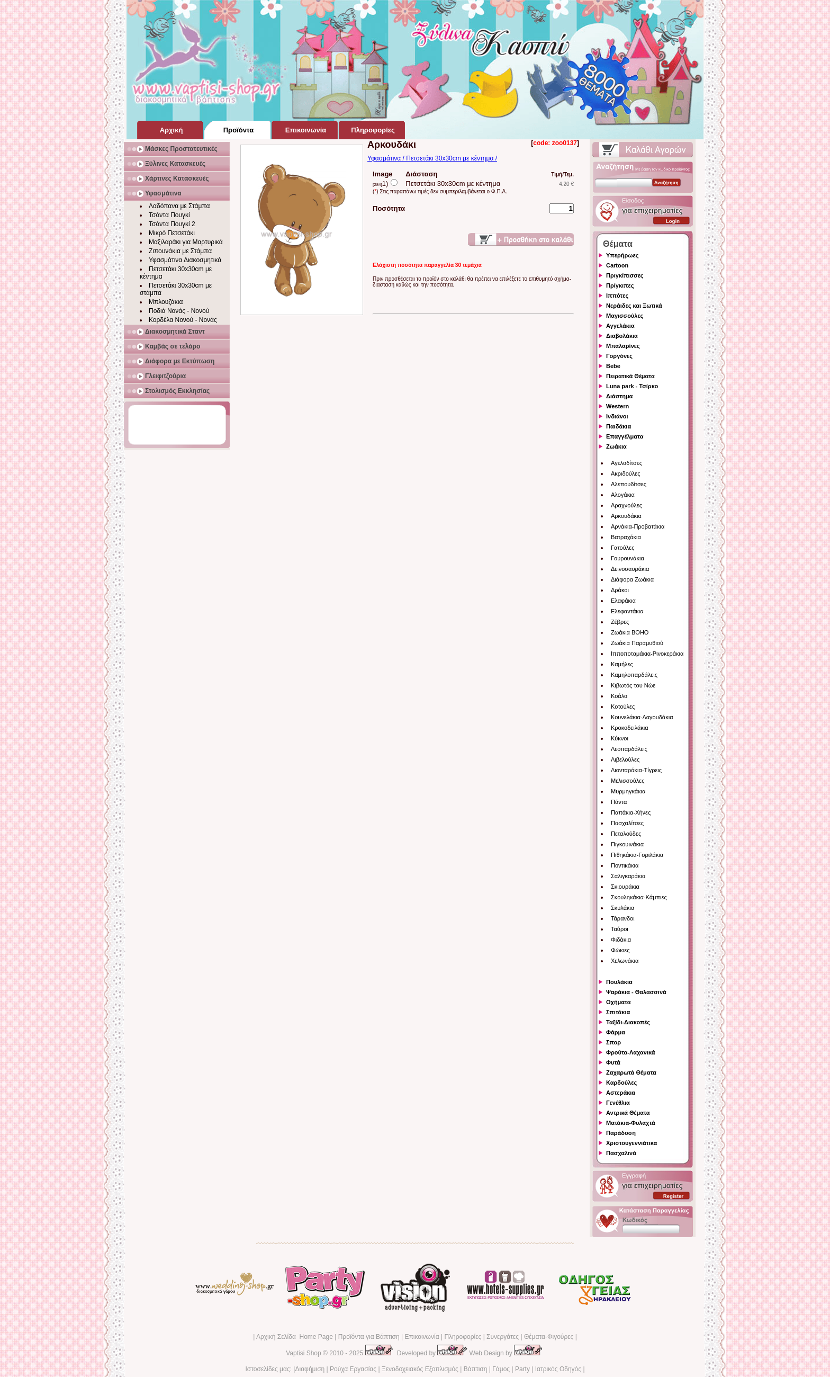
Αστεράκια (620, 1092)
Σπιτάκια (618, 1012)
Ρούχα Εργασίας (353, 1369)
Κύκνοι (619, 738)
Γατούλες (622, 547)
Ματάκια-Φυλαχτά (630, 1123)
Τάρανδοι (623, 918)
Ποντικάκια (624, 865)
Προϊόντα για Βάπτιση (369, 1336)
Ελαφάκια (623, 600)
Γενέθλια (618, 1102)
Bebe (613, 366)
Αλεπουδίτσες (628, 484)
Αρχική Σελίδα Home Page (294, 1336)
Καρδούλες (621, 1082)
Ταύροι (619, 929)
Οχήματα (618, 1002)
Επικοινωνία (421, 1336)
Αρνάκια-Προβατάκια (637, 526)
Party (522, 1369)
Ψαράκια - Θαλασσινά (636, 992)
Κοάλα (619, 696)
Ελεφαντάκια (627, 611)
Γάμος (501, 1369)
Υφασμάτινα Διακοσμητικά (185, 260)
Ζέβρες (620, 622)
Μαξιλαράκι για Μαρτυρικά (186, 242)
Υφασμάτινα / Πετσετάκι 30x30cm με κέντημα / (432, 158)
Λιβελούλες (625, 759)
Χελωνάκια (624, 961)
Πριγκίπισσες (625, 275)
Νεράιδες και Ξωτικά (634, 305)
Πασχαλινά (621, 1153)
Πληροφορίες (462, 1336)
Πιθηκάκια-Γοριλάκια (637, 855)
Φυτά (613, 1062)
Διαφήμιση (309, 1369)
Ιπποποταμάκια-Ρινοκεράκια (647, 653)
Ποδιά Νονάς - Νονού (179, 311)
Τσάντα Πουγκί (169, 215)
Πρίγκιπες (620, 285)
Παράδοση (621, 1133)
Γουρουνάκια (627, 558)
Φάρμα (615, 1032)
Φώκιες (620, 950)
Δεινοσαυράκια (630, 569)
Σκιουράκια (625, 886)
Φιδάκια (621, 939)
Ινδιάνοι (617, 416)
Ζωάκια (616, 446)
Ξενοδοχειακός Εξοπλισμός (420, 1369)
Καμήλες (622, 664)
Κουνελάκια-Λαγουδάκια (642, 717)
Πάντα (619, 802)
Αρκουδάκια (626, 516)
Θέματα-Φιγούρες (548, 1336)
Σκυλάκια (622, 908)
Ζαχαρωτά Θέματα (631, 1072)
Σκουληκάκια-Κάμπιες (639, 897)
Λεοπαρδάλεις (629, 749)
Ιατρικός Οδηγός (558, 1369)
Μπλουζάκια (166, 302)
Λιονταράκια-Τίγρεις (636, 770)
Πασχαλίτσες (627, 823)
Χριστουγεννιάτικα (631, 1143)
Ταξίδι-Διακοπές (628, 1022)
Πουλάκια (619, 982)
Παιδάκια (618, 426)
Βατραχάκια (626, 537)
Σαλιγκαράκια (628, 876)
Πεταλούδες (626, 833)
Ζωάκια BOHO (629, 632)
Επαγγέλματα (624, 436)
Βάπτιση (476, 1369)
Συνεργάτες (502, 1336)
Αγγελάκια (620, 326)
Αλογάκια (623, 494)
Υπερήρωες (622, 255)
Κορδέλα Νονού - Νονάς (183, 320)
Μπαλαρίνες (623, 346)
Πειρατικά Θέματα (630, 376)
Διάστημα (619, 396)
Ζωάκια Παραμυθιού (637, 643)
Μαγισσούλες (624, 315)
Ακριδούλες (625, 473)
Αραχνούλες (626, 505)
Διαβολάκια (622, 336)
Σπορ (613, 1042)
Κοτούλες (623, 706)
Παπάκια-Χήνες (631, 812)
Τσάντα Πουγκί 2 (172, 224)
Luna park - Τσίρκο (632, 386)
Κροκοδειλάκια (629, 728)
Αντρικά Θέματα (627, 1113)
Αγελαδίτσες (626, 463)
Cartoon (617, 265)
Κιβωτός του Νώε (633, 685)
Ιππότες (617, 295)
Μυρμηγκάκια (628, 791)
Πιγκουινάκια (627, 844)
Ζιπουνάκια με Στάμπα (180, 251)
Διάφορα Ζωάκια (632, 579)
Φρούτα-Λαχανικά (630, 1052)
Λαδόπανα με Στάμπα (179, 206)
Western (617, 406)
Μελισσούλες (627, 780)
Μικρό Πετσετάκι (172, 233)
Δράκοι (620, 590)
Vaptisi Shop (303, 1353)
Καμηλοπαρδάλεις (634, 675)
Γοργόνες (619, 356)
